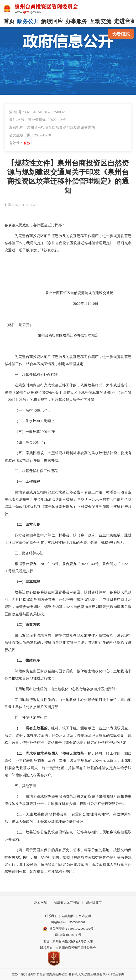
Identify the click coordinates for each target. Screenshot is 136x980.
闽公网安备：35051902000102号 (68, 929)
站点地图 (68, 916)
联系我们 (51, 916)
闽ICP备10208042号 (68, 935)
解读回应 (52, 21)
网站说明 (84, 916)
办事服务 (76, 21)
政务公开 (28, 21)
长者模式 (121, 33)
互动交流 (100, 21)
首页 (9, 21)
